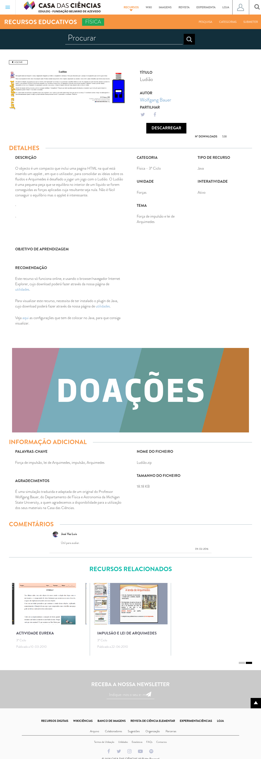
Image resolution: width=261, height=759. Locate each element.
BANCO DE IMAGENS (111, 721)
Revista (184, 7)
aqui (25, 318)
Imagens (165, 7)
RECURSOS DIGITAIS (54, 721)
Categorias (227, 22)
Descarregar (166, 128)
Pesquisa (205, 22)
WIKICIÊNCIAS (83, 721)
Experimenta (205, 7)
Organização (152, 731)
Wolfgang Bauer (155, 99)
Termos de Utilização (104, 742)
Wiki (149, 7)
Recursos (131, 8)
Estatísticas (137, 742)
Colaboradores (113, 731)
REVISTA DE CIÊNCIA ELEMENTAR (152, 721)
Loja (225, 7)
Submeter (250, 22)
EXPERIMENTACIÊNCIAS (196, 721)
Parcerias (171, 731)
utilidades (22, 289)
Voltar (18, 62)
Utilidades (123, 742)
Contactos (161, 742)
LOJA (220, 721)
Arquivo (94, 731)
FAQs (149, 742)
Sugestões (134, 731)
